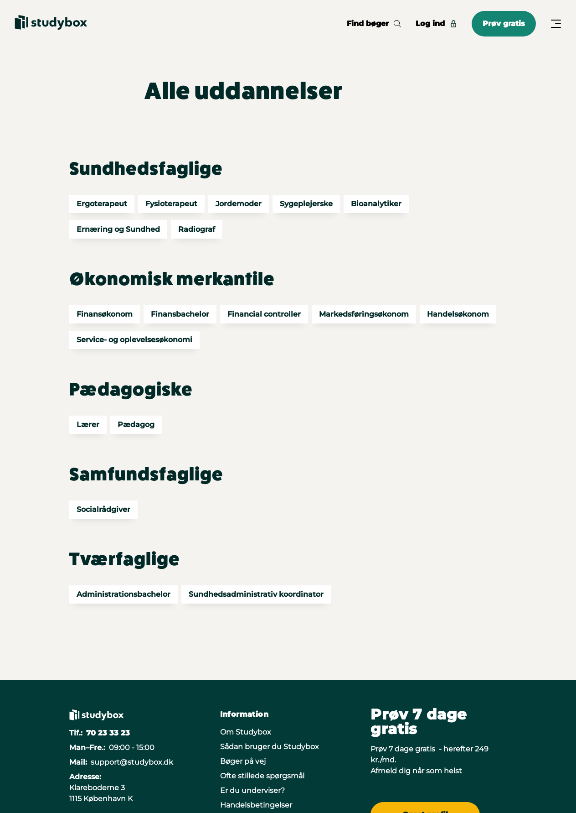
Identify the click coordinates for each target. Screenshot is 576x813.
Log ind (436, 23)
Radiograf (196, 229)
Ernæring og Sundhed (118, 229)
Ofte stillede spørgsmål (262, 775)
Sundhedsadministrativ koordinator (256, 594)
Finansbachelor (180, 314)
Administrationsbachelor (123, 594)
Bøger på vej (243, 761)
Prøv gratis (504, 23)
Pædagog (136, 424)
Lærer (88, 424)
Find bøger (374, 23)
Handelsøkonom (458, 314)
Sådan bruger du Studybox (269, 746)
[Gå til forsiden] (51, 23)
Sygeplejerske (306, 203)
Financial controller (264, 314)
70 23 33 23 (108, 733)
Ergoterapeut (102, 203)
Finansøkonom (105, 314)
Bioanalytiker (376, 203)
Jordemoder (239, 203)
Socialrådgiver (103, 509)
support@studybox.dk (132, 762)
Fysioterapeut (171, 203)
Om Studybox (245, 732)
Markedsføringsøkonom (364, 314)
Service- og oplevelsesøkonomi (134, 339)
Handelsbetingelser (256, 805)
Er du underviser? (252, 790)
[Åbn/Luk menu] (555, 23)
